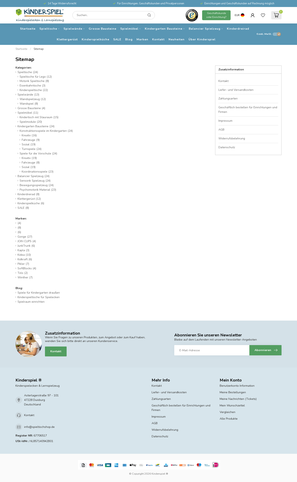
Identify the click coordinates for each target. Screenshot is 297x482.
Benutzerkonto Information (237, 386)
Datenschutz (226, 147)
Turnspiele (31, 149)
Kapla (23, 250)
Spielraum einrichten (31, 302)
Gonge (25, 237)
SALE (117, 39)
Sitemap (39, 49)
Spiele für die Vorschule (38, 153)
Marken (142, 39)
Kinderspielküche (95, 39)
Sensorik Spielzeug (35, 181)
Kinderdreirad (238, 29)
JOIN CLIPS (27, 241)
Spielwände (73, 29)
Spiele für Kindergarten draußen (39, 293)
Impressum (225, 121)
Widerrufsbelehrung (231, 138)
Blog (129, 39)
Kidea (24, 255)
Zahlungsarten (228, 98)
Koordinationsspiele (37, 172)
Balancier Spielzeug (204, 29)
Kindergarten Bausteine (163, 29)
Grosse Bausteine (102, 29)
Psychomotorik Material (38, 190)
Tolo (23, 273)
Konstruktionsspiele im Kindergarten (46, 131)
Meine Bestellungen (233, 392)
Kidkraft (25, 259)
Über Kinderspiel (202, 39)
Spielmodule (31, 122)
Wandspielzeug (33, 99)
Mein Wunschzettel (232, 405)
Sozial (28, 144)
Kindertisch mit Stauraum (39, 117)
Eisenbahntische (32, 86)
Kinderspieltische (34, 90)
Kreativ (29, 135)
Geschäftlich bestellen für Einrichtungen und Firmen (247, 109)
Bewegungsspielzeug (37, 185)
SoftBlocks (27, 268)
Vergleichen (227, 412)
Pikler (23, 264)
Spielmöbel (129, 29)
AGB (221, 130)
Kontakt (158, 39)
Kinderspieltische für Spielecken (39, 297)
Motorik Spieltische (34, 81)
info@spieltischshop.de (39, 427)
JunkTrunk (26, 246)
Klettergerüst (67, 39)
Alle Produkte (229, 419)
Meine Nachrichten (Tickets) (238, 399)
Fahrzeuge (31, 140)
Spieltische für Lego (36, 77)
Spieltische (48, 29)
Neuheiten (177, 39)
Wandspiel (29, 104)
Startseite (27, 29)
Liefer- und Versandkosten (235, 90)
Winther (25, 277)
